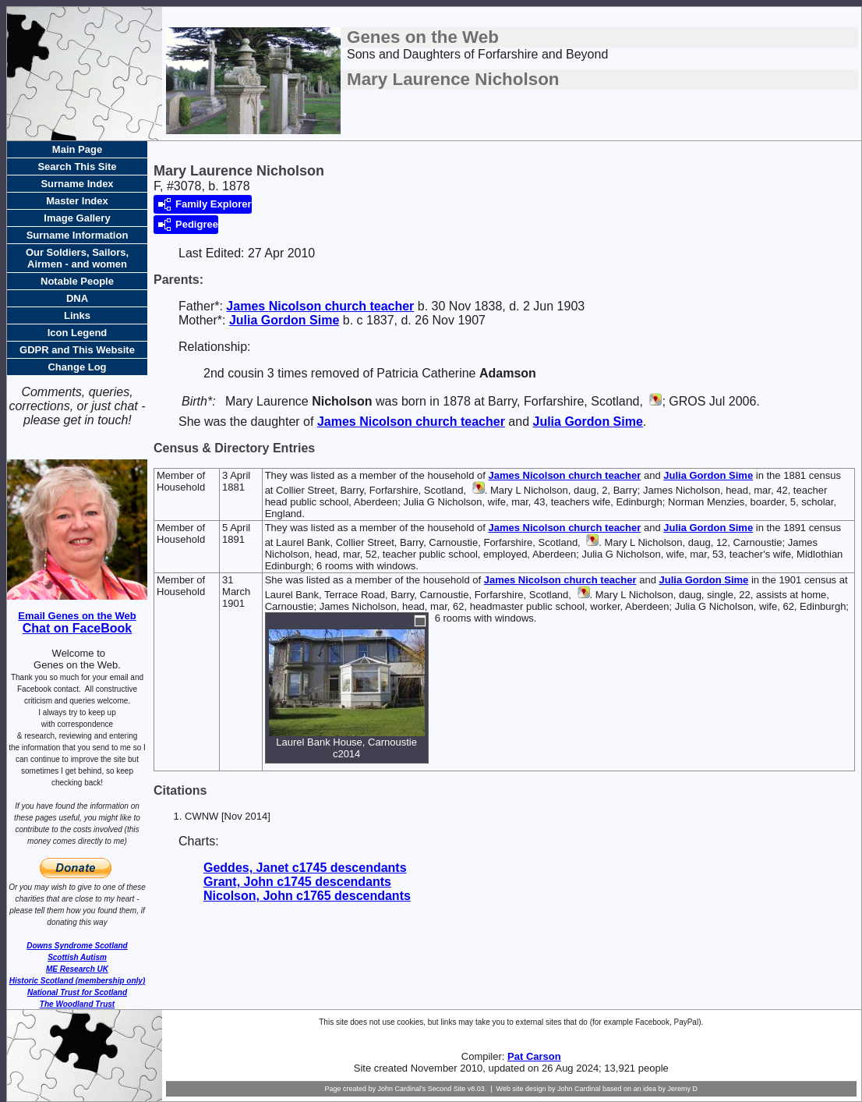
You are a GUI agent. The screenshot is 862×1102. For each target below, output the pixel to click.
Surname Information (77, 235)
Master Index (77, 201)
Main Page (77, 149)
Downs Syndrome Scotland (76, 945)
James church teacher (320, 306)
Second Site (447, 1089)
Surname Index (77, 184)
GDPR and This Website (77, 350)
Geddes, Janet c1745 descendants (305, 867)
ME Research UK (77, 969)
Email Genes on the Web (77, 616)
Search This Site (76, 166)
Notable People (77, 281)
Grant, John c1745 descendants (297, 881)
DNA (77, 298)
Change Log (77, 367)
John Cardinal (579, 1089)
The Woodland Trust (77, 1004)
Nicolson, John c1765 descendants (307, 895)
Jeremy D (683, 1089)
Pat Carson (534, 1056)
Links (77, 315)
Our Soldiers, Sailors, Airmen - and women (77, 258)
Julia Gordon (284, 320)
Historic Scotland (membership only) (77, 980)
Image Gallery (77, 218)
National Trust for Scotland (77, 992)
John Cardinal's (401, 1089)
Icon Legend (78, 332)
